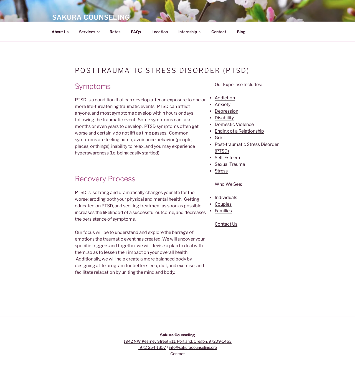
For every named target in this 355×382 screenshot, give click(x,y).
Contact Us (226, 224)
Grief (220, 137)
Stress (221, 171)
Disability (224, 117)
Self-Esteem (227, 157)
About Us (60, 31)
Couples (223, 204)
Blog (241, 31)
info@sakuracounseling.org (193, 347)
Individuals (226, 197)
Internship (190, 31)
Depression (226, 111)
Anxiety (222, 104)
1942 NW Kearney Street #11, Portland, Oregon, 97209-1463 (178, 341)
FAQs (136, 31)
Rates (115, 31)
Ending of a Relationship (239, 131)
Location (159, 31)
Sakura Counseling (91, 17)
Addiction (225, 97)
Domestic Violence (234, 124)
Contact (218, 31)
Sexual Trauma (230, 164)
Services (89, 31)
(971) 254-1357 (152, 347)
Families (223, 210)
